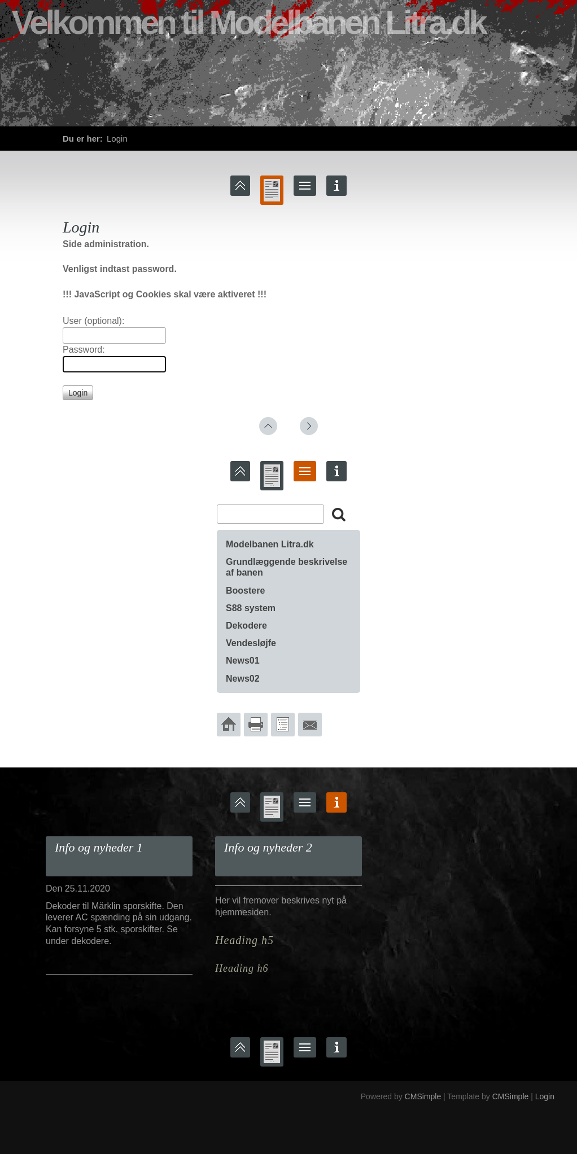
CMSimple (423, 1096)
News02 (243, 678)
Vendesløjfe (251, 643)
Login (544, 1096)
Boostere (245, 590)
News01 (243, 660)
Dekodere (246, 625)
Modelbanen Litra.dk (270, 544)
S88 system (251, 608)
